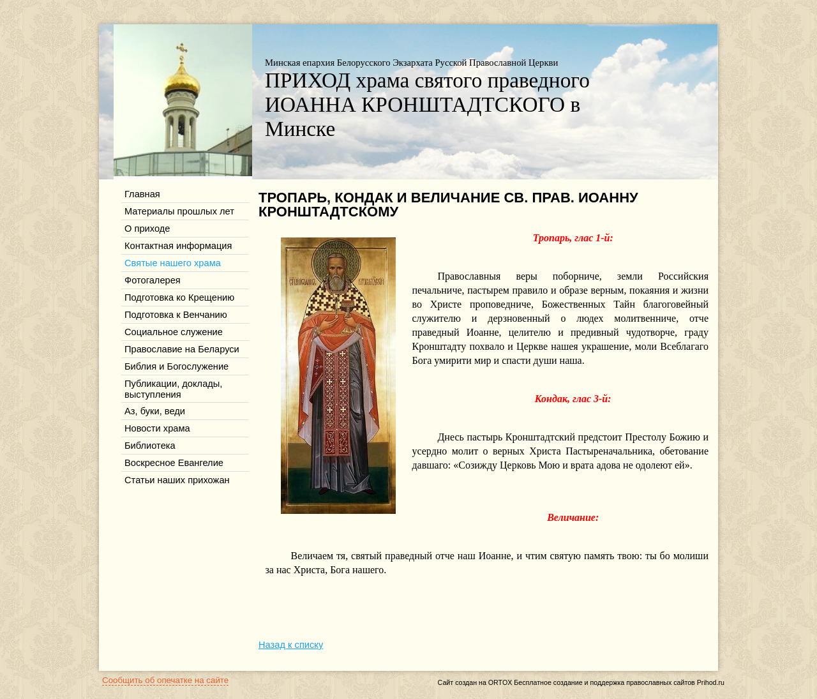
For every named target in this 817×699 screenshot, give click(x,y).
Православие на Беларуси (181, 349)
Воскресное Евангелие (173, 463)
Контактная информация (178, 246)
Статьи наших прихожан (177, 480)
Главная (142, 194)
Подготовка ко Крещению (179, 297)
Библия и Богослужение (176, 366)
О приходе (147, 228)
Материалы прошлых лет (179, 211)
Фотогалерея (152, 280)
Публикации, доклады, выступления (173, 389)
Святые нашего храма (172, 263)
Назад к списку (291, 645)
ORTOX (500, 682)
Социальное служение (173, 332)
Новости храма (157, 428)
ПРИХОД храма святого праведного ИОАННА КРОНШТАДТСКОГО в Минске (427, 104)
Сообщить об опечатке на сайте (165, 680)
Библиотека (150, 445)
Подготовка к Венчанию (175, 315)
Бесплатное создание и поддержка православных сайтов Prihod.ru (619, 682)
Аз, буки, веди (154, 411)
